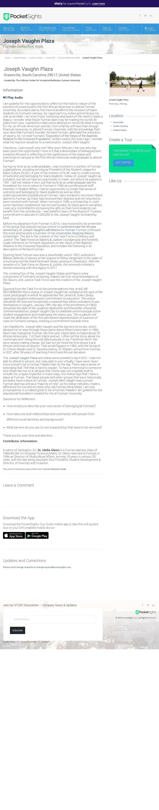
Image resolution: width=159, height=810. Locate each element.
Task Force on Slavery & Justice (41, 239)
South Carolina (36, 57)
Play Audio (13, 97)
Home (8, 57)
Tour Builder (71, 29)
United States (20, 57)
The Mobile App (47, 29)
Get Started (123, 162)
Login (150, 29)
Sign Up (107, 29)
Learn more (98, 3)
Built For (27, 29)
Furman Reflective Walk (69, 57)
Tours (90, 29)
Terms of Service (28, 642)
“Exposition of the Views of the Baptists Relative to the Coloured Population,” (50, 137)
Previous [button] (106, 83)
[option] (132, 85)
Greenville (50, 57)
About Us (9, 29)
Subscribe (17, 630)
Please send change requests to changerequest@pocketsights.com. (37, 567)
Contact (124, 29)
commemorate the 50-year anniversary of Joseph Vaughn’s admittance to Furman (49, 228)
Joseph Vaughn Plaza (92, 57)
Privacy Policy (9, 642)
